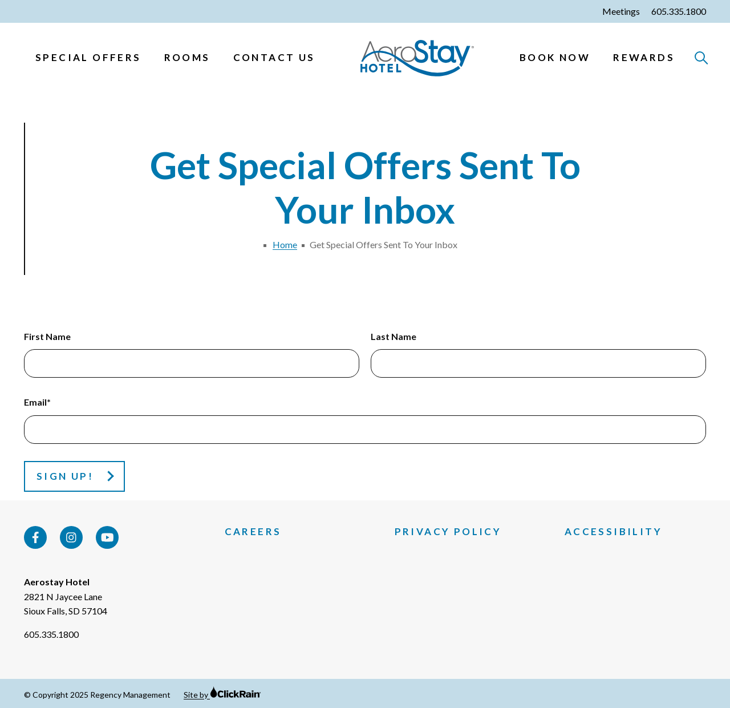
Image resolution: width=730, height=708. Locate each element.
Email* (37, 402)
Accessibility (613, 531)
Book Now (555, 57)
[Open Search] (702, 58)
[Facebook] (35, 537)
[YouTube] (107, 537)
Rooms (187, 57)
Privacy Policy (448, 531)
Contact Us (274, 57)
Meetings (621, 11)
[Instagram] (71, 537)
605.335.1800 (678, 11)
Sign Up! (65, 476)
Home (285, 244)
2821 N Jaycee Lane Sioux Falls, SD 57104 (65, 604)
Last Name (393, 336)
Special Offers (88, 57)
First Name (47, 336)
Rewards (644, 57)
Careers (253, 531)
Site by (222, 694)
